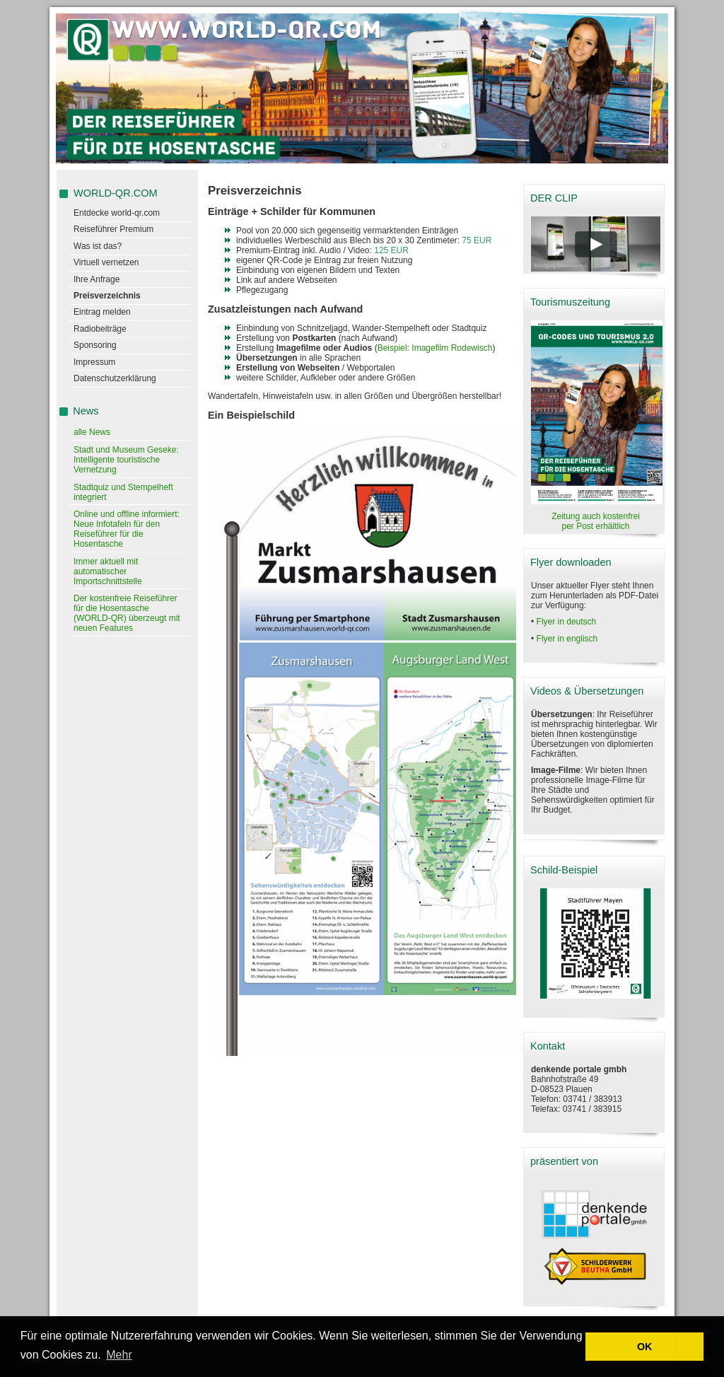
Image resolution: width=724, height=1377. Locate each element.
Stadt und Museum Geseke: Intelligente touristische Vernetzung (126, 460)
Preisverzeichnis (107, 296)
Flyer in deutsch (567, 622)
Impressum (94, 362)
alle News (92, 432)
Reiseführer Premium (113, 229)
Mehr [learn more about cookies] (119, 1355)
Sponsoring (95, 345)
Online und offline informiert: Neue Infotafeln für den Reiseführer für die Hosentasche (127, 529)
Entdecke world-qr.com (117, 213)
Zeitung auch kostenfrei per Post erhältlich (595, 521)
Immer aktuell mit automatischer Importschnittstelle (108, 571)
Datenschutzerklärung (115, 378)
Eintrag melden (102, 312)
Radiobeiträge (100, 329)
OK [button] (645, 1346)
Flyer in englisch (567, 639)
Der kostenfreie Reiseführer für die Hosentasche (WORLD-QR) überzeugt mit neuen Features (127, 613)
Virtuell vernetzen (106, 262)
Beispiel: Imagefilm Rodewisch (435, 348)
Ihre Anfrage (96, 279)
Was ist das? (98, 246)
